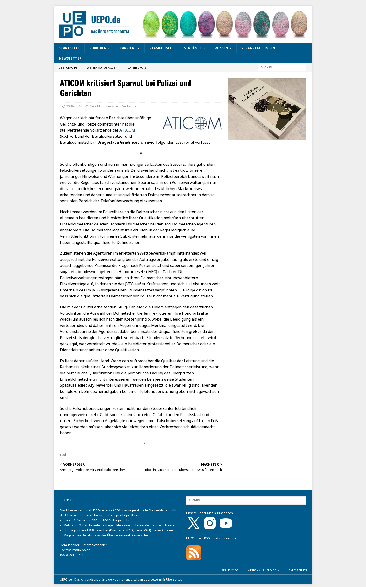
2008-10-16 (74, 106)
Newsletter (70, 58)
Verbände (193, 48)
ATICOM (127, 130)
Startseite (69, 48)
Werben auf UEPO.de (101, 67)
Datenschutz (137, 67)
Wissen (221, 48)
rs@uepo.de (81, 550)
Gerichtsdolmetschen (105, 106)
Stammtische (161, 48)
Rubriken (98, 48)
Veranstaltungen (258, 48)
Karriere (128, 48)
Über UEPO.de (68, 67)
